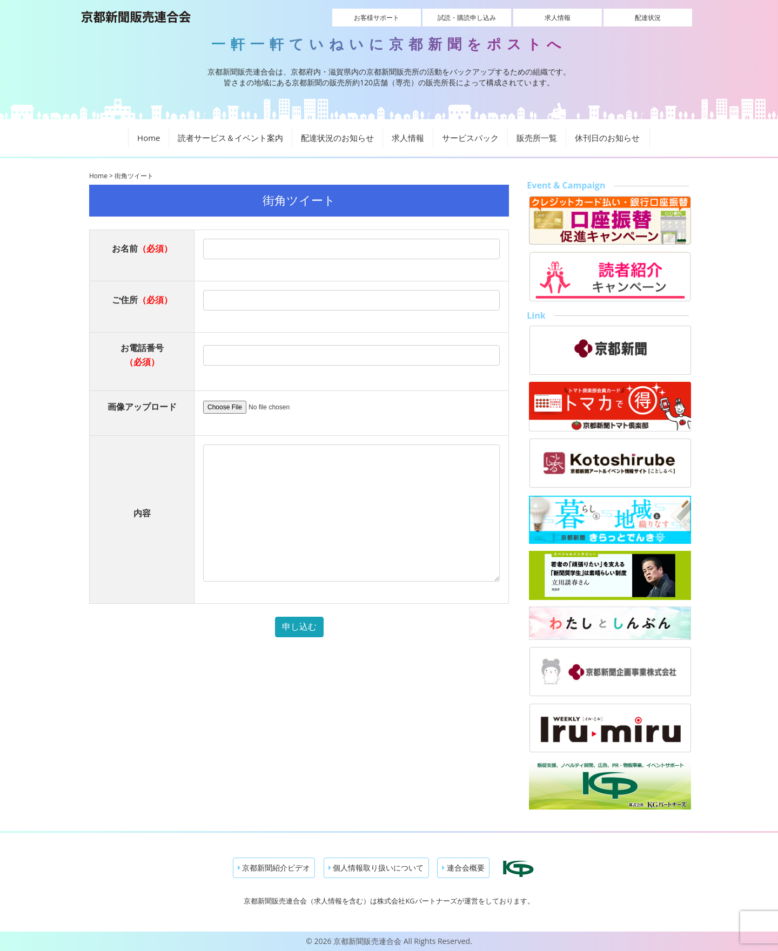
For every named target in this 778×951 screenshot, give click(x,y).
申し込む (299, 626)
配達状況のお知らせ (337, 137)
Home (148, 137)
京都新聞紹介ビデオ (274, 867)
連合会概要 (463, 867)
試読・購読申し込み (467, 17)
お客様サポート (376, 17)
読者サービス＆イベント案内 (230, 137)
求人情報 (558, 17)
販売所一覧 (537, 137)
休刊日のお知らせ (607, 137)
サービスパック (470, 137)
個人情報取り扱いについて (376, 867)
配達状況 (648, 17)
